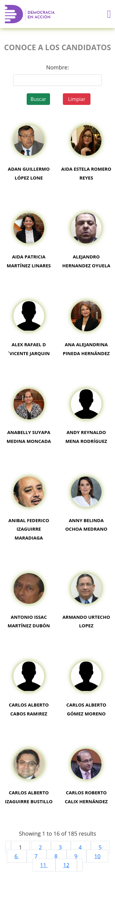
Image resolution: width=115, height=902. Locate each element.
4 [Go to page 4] (81, 847)
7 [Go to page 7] (36, 856)
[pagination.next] (79, 865)
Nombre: (57, 67)
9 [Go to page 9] (76, 856)
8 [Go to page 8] (56, 856)
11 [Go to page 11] (44, 865)
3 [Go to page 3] (61, 847)
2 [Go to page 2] (41, 847)
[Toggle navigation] (109, 14)
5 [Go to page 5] (100, 847)
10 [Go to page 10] (97, 856)
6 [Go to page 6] (16, 856)
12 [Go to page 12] (66, 865)
